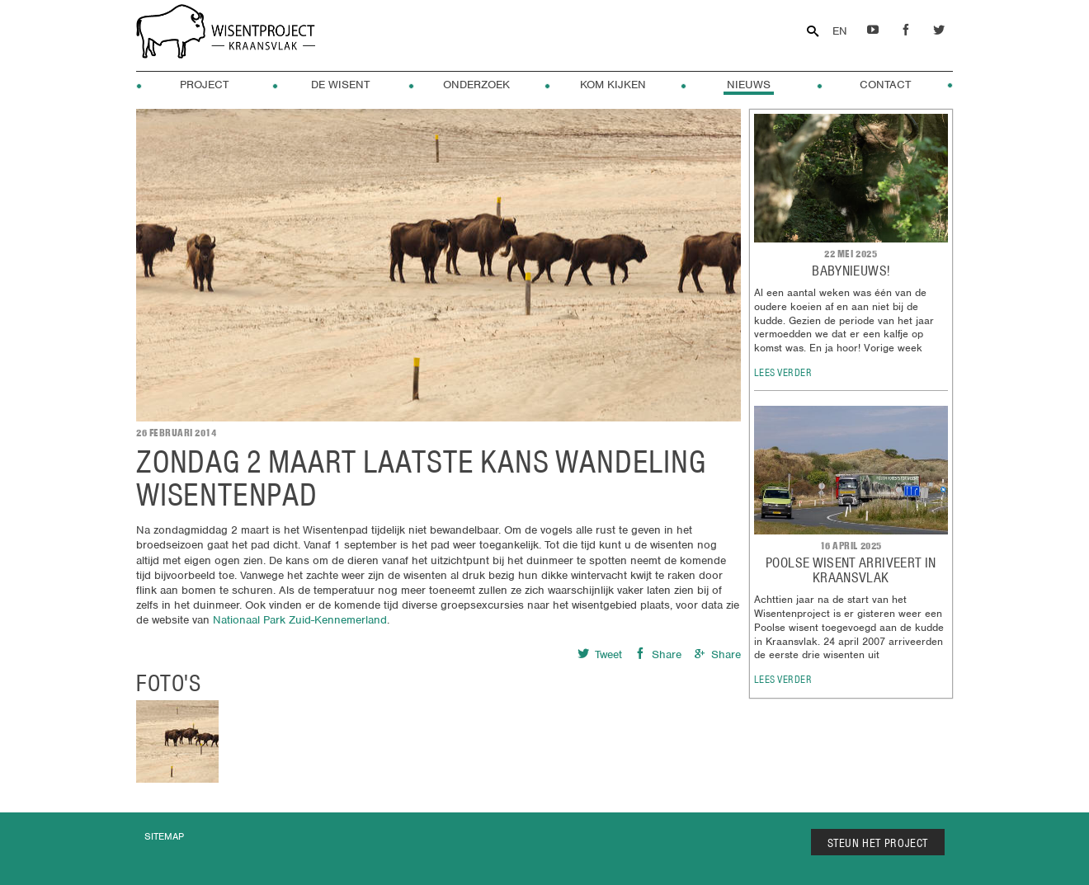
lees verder (783, 372)
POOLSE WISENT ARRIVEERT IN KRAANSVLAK (851, 569)
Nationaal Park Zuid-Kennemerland (300, 620)
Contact (885, 85)
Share (657, 654)
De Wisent (340, 85)
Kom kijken (613, 85)
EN (839, 31)
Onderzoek (476, 85)
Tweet (600, 654)
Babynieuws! (850, 270)
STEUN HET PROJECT (878, 843)
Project (204, 85)
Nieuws (749, 85)
